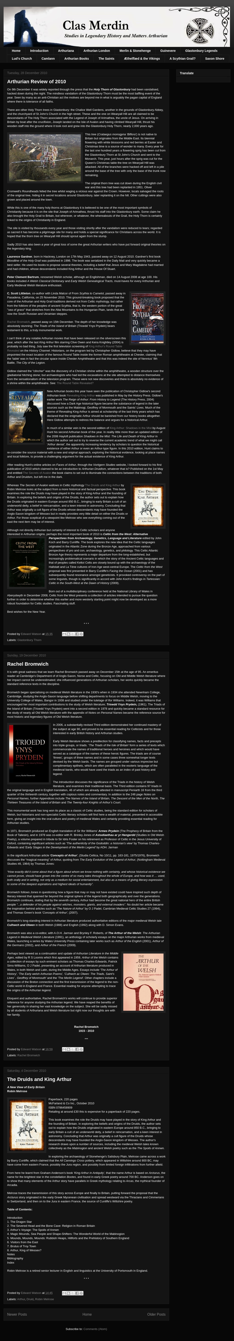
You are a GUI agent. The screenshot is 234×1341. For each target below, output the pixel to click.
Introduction (39, 51)
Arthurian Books (76, 58)
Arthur (21, 1299)
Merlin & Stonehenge (135, 51)
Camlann (48, 58)
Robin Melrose (44, 1299)
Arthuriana (66, 51)
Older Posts (156, 1314)
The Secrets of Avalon (37, 473)
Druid (30, 1299)
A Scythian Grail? (183, 58)
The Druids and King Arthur (102, 485)
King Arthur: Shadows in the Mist (131, 428)
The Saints (106, 58)
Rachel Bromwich (18, 322)
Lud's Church (22, 58)
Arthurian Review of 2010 (36, 81)
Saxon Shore (214, 58)
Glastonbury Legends (201, 51)
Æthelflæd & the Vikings (142, 58)
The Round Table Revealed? (75, 383)
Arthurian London (96, 51)
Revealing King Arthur (81, 395)
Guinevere (168, 51)
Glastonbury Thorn (29, 640)
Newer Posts (17, 1314)
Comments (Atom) (95, 1329)
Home (16, 51)
